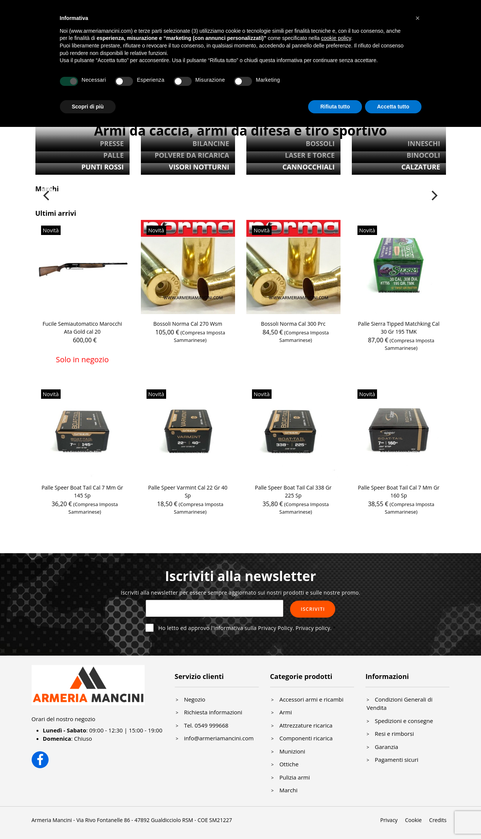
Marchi (288, 790)
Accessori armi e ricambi (311, 699)
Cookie (413, 820)
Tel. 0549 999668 (206, 725)
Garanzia (386, 747)
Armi (285, 712)
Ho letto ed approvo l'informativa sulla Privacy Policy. (244, 628)
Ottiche (289, 764)
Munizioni (292, 751)
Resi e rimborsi (394, 733)
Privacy (388, 820)
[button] (418, 18)
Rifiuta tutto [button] (335, 107)
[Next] (434, 195)
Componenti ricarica (306, 738)
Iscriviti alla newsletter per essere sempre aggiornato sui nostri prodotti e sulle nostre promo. (240, 592)
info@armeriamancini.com (218, 738)
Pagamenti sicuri (396, 759)
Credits (437, 820)
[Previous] (47, 195)
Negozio (194, 699)
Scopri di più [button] (88, 107)
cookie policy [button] (336, 38)
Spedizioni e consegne (404, 721)
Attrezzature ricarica (306, 725)
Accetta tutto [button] (393, 107)
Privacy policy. (314, 628)
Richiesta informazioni (213, 712)
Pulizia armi (294, 777)
